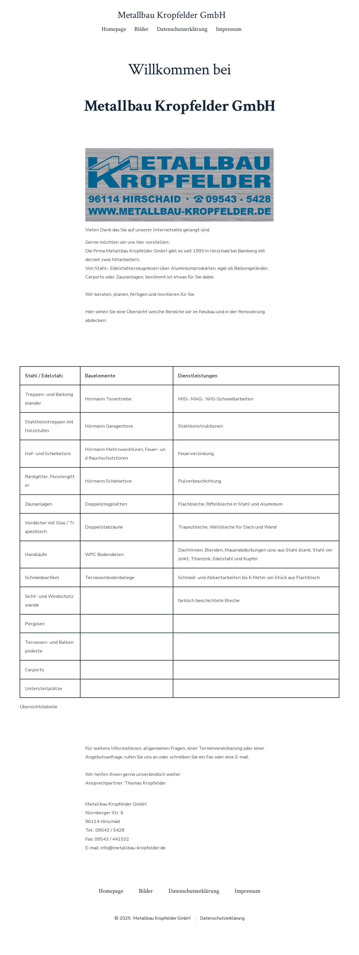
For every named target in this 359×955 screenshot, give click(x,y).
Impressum (228, 29)
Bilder (141, 29)
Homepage (114, 29)
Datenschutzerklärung (182, 29)
